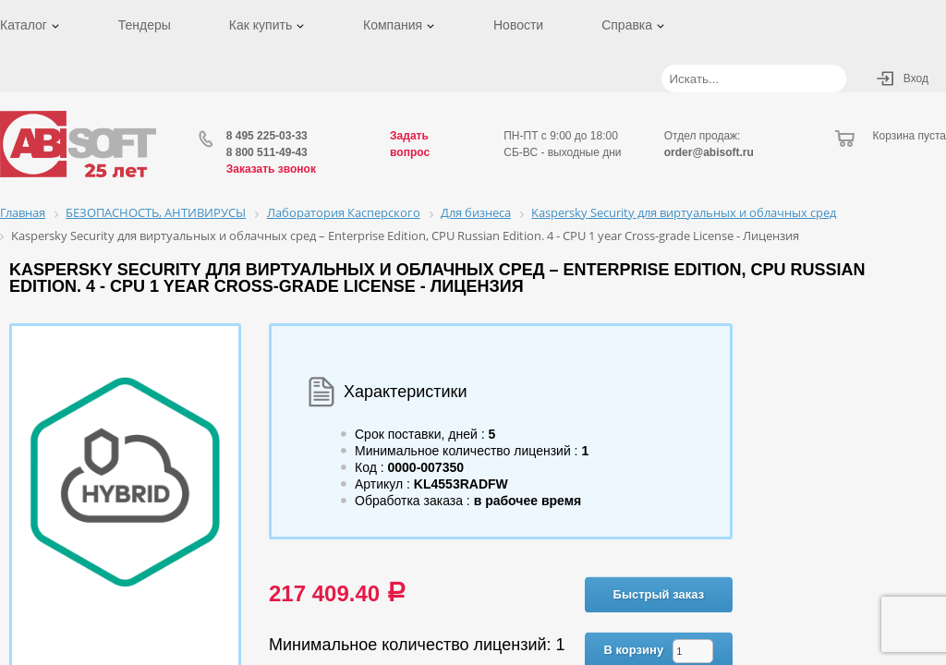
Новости (518, 25)
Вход (916, 78)
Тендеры (144, 25)
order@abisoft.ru (709, 152)
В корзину (634, 650)
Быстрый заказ (659, 594)
